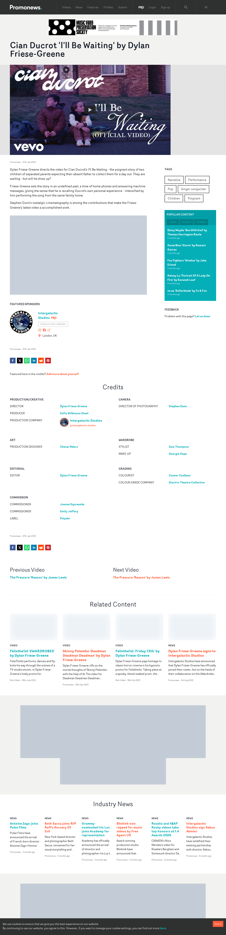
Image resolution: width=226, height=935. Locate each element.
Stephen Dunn (178, 406)
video (13, 618)
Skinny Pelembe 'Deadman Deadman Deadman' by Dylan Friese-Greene (86, 628)
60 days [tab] (201, 222)
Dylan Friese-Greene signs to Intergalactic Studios (192, 626)
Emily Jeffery (69, 511)
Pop (170, 189)
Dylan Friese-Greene (73, 406)
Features (93, 7)
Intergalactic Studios (48, 315)
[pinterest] (48, 360)
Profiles (108, 7)
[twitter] (20, 360)
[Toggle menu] (206, 7)
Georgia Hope (178, 454)
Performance (197, 179)
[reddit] (41, 360)
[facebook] (13, 360)
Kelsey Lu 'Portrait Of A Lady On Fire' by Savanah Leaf (188, 277)
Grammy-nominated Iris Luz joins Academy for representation (96, 802)
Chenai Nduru (69, 447)
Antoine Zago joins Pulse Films (24, 799)
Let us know (202, 316)
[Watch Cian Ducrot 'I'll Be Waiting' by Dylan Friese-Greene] (90, 110)
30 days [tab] (186, 222)
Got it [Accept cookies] (218, 924)
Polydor (65, 518)
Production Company (53, 324)
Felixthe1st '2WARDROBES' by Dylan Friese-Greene (32, 626)
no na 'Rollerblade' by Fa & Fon (187, 291)
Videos (66, 7)
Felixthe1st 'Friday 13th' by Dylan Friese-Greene (137, 626)
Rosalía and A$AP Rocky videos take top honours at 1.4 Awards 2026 (165, 802)
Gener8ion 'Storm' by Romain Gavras (186, 247)
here (163, 928)
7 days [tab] (172, 222)
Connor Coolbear (180, 475)
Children (174, 198)
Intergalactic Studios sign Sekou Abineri (200, 800)
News (79, 7)
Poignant (194, 198)
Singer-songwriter (193, 189)
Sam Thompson (179, 447)
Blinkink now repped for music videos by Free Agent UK (129, 802)
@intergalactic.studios (83, 425)
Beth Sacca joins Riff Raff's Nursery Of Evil (60, 800)
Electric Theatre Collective (187, 482)
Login (152, 7)
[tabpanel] (190, 263)
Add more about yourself (62, 374)
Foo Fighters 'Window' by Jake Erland (186, 262)
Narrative (174, 179)
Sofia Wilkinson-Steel (74, 413)
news (171, 618)
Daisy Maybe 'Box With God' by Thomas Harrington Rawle (187, 232)
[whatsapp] (27, 360)
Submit (122, 7)
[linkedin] (34, 360)
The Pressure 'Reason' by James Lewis (38, 577)
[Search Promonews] (186, 7)
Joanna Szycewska (72, 504)
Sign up (165, 7)
